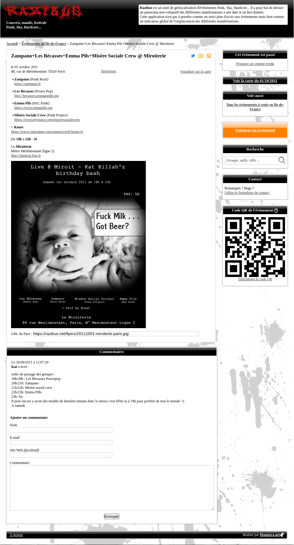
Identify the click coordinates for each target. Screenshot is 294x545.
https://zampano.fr (27, 84)
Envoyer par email (200, 55)
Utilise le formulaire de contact (247, 193)
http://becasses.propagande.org (36, 96)
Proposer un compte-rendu (255, 64)
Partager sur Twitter (192, 55)
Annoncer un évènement (255, 130)
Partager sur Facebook (184, 55)
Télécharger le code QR (255, 279)
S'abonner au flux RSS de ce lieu (209, 55)
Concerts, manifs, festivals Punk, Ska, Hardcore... (45, 16)
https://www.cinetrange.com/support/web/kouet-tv (47, 132)
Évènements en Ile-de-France (44, 44)
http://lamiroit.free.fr (26, 155)
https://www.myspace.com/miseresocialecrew (47, 120)
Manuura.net (270, 535)
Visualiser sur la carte (195, 71)
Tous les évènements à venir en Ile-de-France (255, 107)
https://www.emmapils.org (33, 108)
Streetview (108, 71)
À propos (16, 535)
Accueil (12, 44)
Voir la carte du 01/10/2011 (255, 80)
